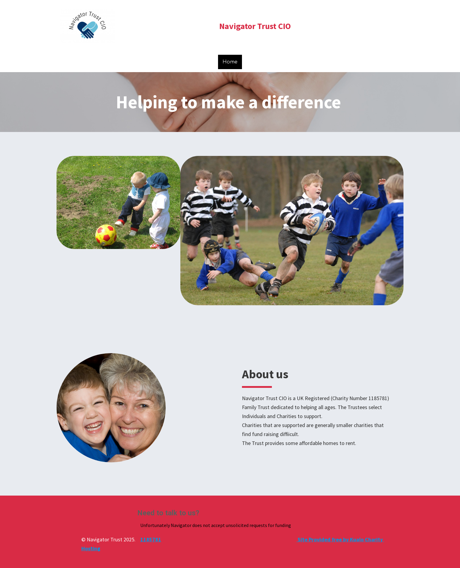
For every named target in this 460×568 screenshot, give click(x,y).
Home (230, 62)
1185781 (150, 539)
